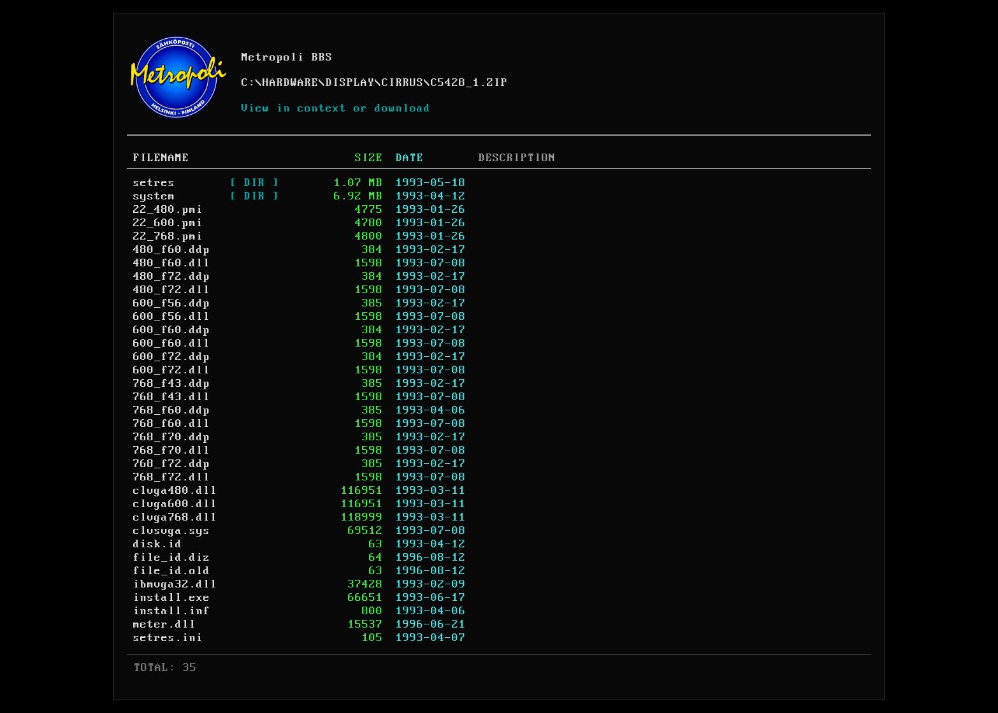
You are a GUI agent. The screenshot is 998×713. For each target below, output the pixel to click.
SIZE (369, 158)
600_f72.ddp (171, 356)
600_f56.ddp (171, 303)
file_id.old (171, 571)
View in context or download (336, 108)
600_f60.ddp (171, 330)
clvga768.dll (175, 517)
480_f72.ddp (171, 276)
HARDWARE (291, 82)
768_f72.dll (171, 477)
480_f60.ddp (171, 249)
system (154, 196)
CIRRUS (403, 82)
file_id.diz (171, 557)
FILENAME (161, 158)
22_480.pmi (168, 209)
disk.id (157, 544)
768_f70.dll (171, 450)
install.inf (171, 611)
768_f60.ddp (171, 410)
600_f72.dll (171, 370)
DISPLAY (350, 82)
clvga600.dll (175, 504)
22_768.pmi (168, 236)
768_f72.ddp (171, 463)
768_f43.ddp (171, 383)
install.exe (171, 597)
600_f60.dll (171, 343)
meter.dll (164, 624)
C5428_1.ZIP (469, 82)
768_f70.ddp (171, 437)
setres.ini (168, 637)
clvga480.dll (175, 490)
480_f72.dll (171, 290)
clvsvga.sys (171, 530)
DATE (410, 158)
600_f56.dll (171, 316)
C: (249, 82)
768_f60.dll (171, 423)
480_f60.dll (171, 263)
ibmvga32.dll (175, 584)
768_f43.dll (171, 397)
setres (154, 182)
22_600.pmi (168, 223)
